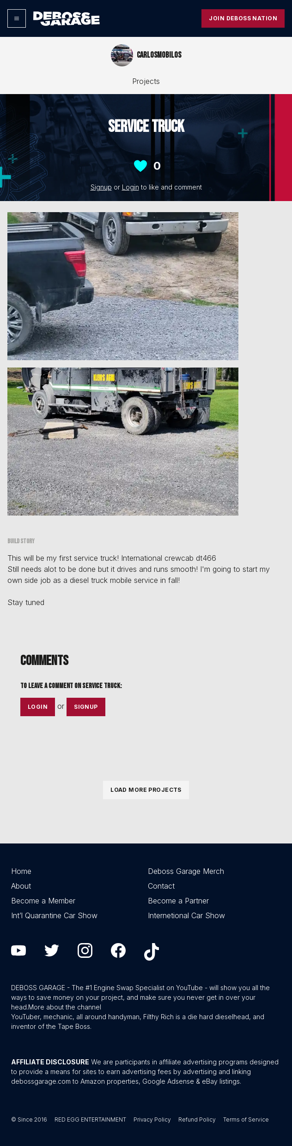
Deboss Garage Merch (186, 871)
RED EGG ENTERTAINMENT (90, 1119)
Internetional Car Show (186, 915)
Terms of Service (246, 1119)
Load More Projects (146, 789)
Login (130, 187)
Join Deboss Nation (243, 18)
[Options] (16, 18)
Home (21, 871)
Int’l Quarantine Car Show (54, 915)
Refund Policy (197, 1119)
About (21, 886)
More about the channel (64, 1007)
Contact (161, 886)
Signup (101, 187)
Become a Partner (178, 900)
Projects (146, 81)
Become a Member (43, 900)
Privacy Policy (152, 1119)
